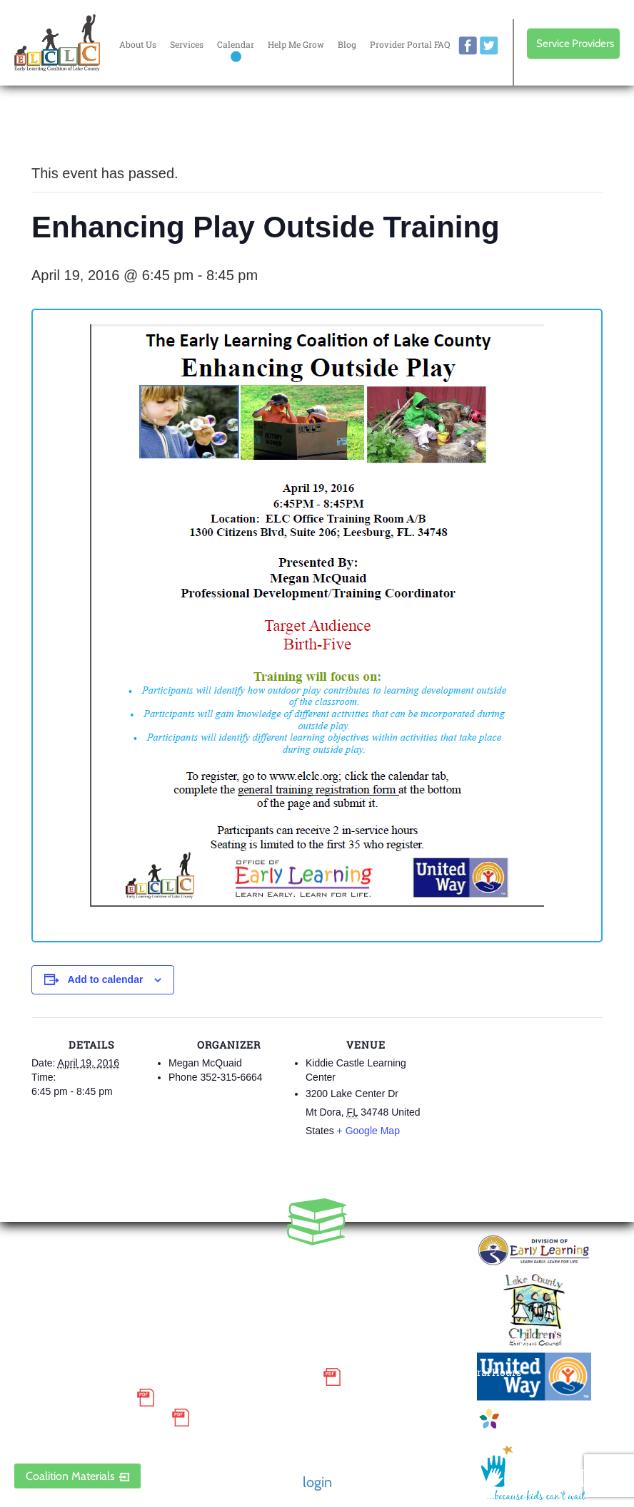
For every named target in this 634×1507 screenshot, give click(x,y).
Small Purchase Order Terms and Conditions (165, 1377)
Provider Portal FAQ (410, 44)
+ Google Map (368, 1130)
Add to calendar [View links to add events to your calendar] (106, 979)
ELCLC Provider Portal (89, 1438)
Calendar (235, 44)
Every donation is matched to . (545, 129)
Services (186, 44)
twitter (489, 45)
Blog (347, 44)
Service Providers (575, 43)
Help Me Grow (296, 44)
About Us (137, 44)
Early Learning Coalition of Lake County (57, 42)
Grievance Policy (71, 1397)
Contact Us (370, 1300)
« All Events (63, 126)
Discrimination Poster (89, 1418)
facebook (467, 45)
